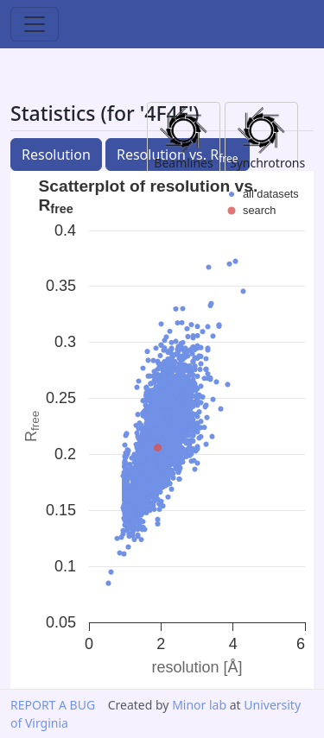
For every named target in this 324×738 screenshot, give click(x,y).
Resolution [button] (56, 154)
